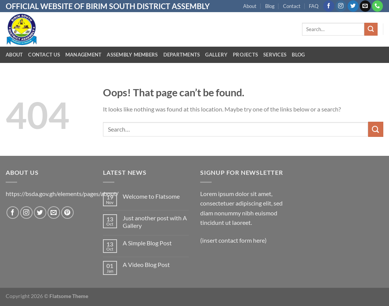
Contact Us (44, 55)
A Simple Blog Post (147, 242)
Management (83, 55)
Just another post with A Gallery (155, 221)
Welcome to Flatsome (151, 196)
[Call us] (377, 6)
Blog (270, 6)
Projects (245, 55)
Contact (291, 6)
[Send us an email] (365, 6)
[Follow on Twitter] (353, 6)
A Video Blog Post (146, 264)
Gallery (216, 55)
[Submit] (370, 29)
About (249, 6)
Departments (181, 55)
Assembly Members (132, 55)
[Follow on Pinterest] (67, 212)
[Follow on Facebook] (328, 6)
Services (274, 55)
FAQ (313, 6)
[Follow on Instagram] (340, 6)
